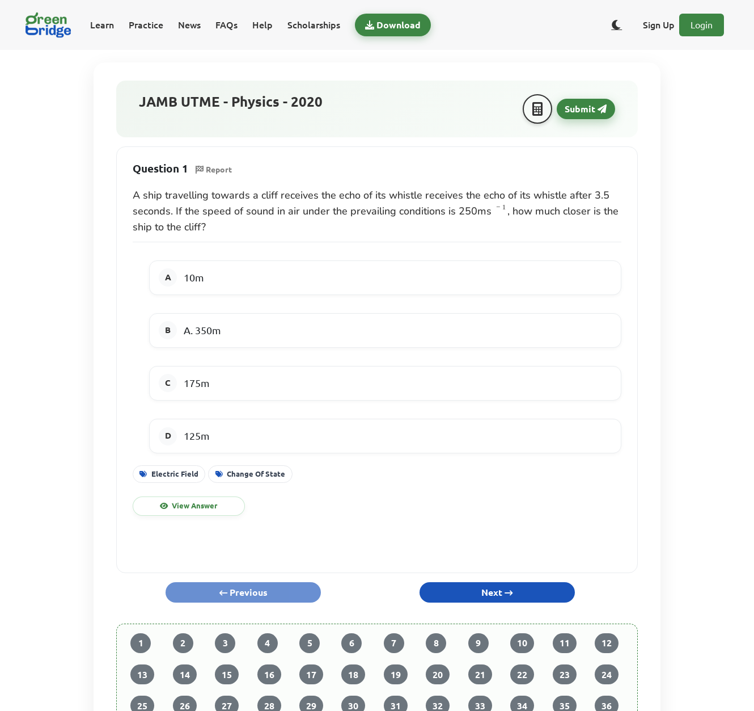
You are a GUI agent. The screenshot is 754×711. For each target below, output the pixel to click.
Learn (102, 25)
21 (480, 675)
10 (522, 643)
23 (565, 675)
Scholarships (313, 25)
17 (311, 675)
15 (227, 675)
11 (565, 643)
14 (185, 675)
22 (522, 675)
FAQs (226, 25)
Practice (146, 25)
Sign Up (659, 25)
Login (702, 25)
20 (438, 675)
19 (396, 675)
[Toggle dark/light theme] (616, 25)
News (189, 25)
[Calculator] (537, 109)
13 (142, 675)
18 (353, 675)
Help (262, 25)
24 (606, 675)
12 (606, 643)
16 (269, 675)
